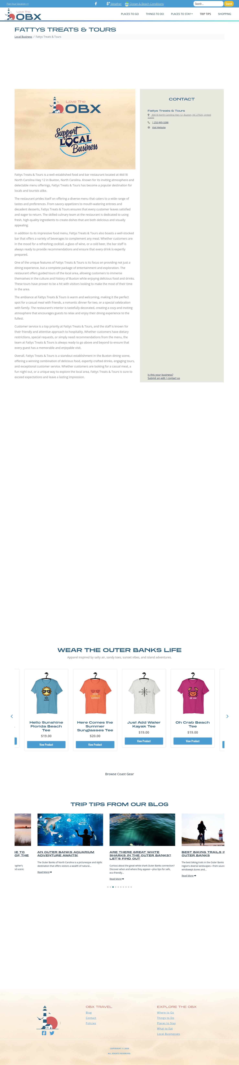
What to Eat (165, 1028)
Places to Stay (166, 1023)
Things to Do (165, 1018)
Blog (89, 1012)
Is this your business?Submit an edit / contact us (164, 376)
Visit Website (159, 127)
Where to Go (165, 1012)
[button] (227, 716)
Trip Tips (205, 14)
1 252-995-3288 (160, 122)
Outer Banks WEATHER (119, 977)
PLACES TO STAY (181, 14)
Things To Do (155, 14)
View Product (46, 745)
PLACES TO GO (130, 14)
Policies (91, 1023)
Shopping (224, 14)
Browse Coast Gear (119, 774)
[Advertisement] (119, 64)
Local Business (23, 37)
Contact (91, 1018)
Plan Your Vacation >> (18, 3)
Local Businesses (168, 1034)
